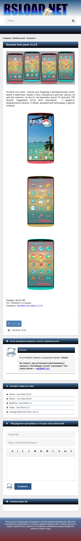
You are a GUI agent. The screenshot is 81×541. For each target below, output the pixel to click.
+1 (14, 324)
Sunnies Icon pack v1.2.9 (29, 305)
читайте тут (43, 368)
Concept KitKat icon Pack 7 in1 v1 (24, 412)
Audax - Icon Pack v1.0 (19, 407)
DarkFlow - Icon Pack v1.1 (20, 403)
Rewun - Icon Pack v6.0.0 (20, 399)
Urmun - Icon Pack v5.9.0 (20, 394)
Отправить (23, 486)
